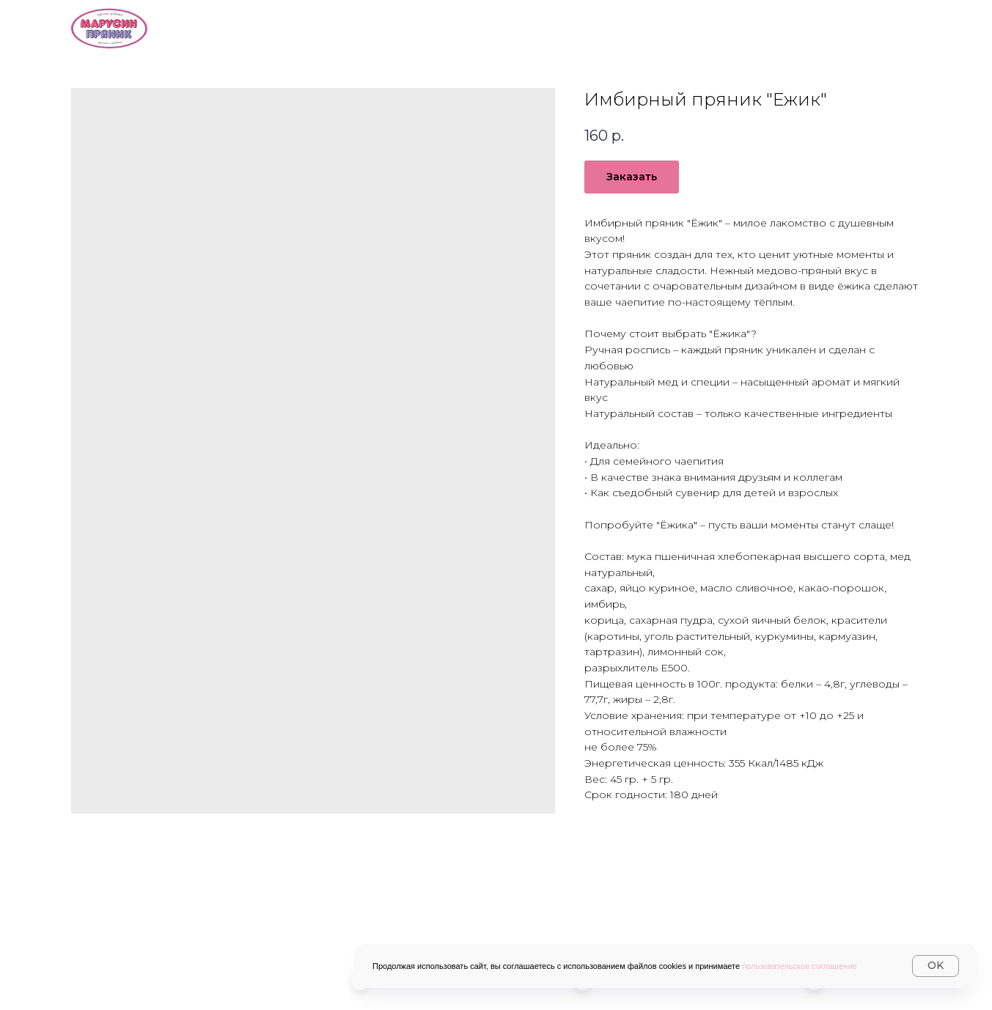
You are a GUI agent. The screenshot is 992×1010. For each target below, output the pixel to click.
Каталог (525, 26)
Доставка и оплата (658, 26)
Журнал (892, 26)
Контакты (792, 26)
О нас (437, 26)
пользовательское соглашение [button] (799, 966)
